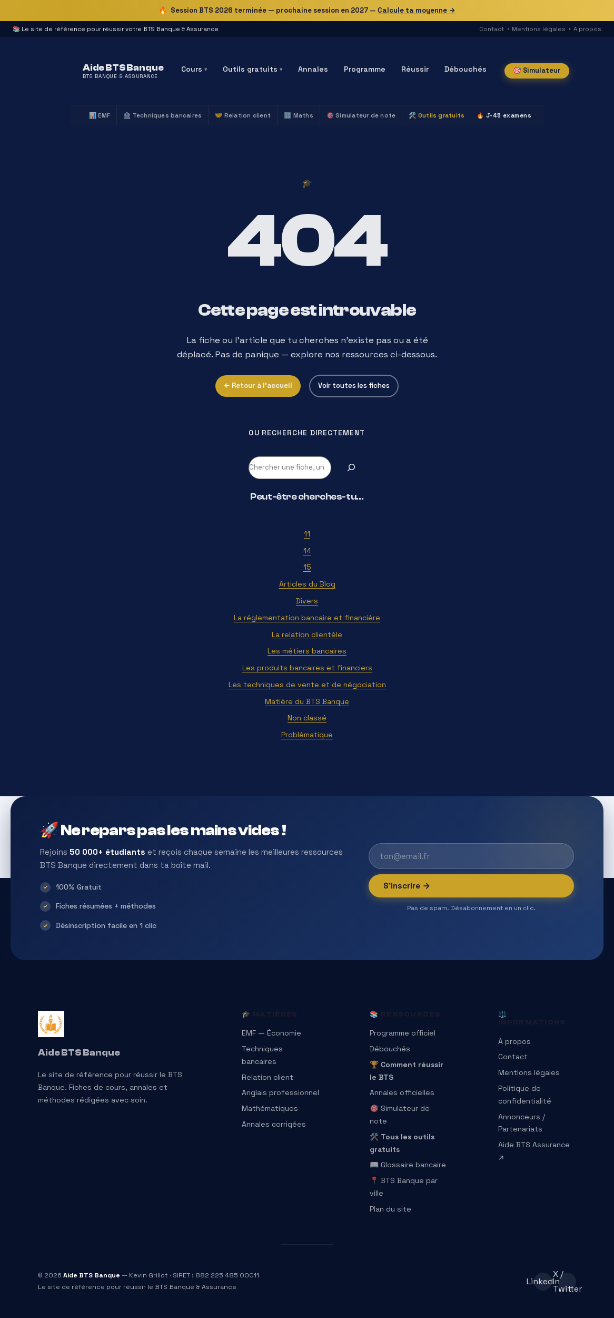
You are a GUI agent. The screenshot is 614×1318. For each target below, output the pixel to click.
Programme (364, 69)
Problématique (307, 734)
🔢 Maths (298, 115)
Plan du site (390, 1209)
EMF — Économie (271, 1033)
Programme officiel (402, 1033)
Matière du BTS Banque (307, 701)
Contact (491, 29)
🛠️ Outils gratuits (436, 115)
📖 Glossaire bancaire (408, 1164)
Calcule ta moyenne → (416, 10)
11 (307, 534)
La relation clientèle (307, 634)
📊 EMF (99, 115)
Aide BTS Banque (79, 1053)
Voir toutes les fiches (354, 385)
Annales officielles (402, 1092)
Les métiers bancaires (307, 651)
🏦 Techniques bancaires (162, 115)
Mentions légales (539, 29)
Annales (313, 69)
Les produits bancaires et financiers (307, 667)
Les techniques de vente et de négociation (307, 684)
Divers (307, 601)
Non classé (307, 718)
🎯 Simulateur (537, 70)
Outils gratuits (252, 69)
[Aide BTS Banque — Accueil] (123, 71)
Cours (194, 69)
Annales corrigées (274, 1124)
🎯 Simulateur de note (361, 115)
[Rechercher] (351, 467)
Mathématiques (270, 1108)
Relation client (267, 1077)
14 (307, 550)
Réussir (415, 69)
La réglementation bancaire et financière (307, 617)
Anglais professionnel (280, 1092)
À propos (587, 29)
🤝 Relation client (243, 115)
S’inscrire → (406, 886)
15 (307, 567)
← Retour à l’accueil (258, 385)
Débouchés (465, 69)
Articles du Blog (307, 584)
